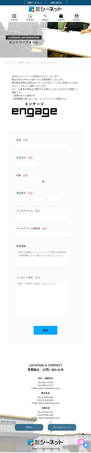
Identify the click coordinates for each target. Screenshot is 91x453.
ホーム (8, 62)
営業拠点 (28, 428)
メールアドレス (28, 210)
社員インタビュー (34, 3)
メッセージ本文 (28, 277)
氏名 (22, 140)
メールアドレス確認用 (31, 228)
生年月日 (24, 157)
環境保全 (81, 17)
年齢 (22, 175)
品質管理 (63, 17)
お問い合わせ (56, 3)
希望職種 (21, 246)
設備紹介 (45, 17)
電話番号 (24, 193)
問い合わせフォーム (62, 428)
